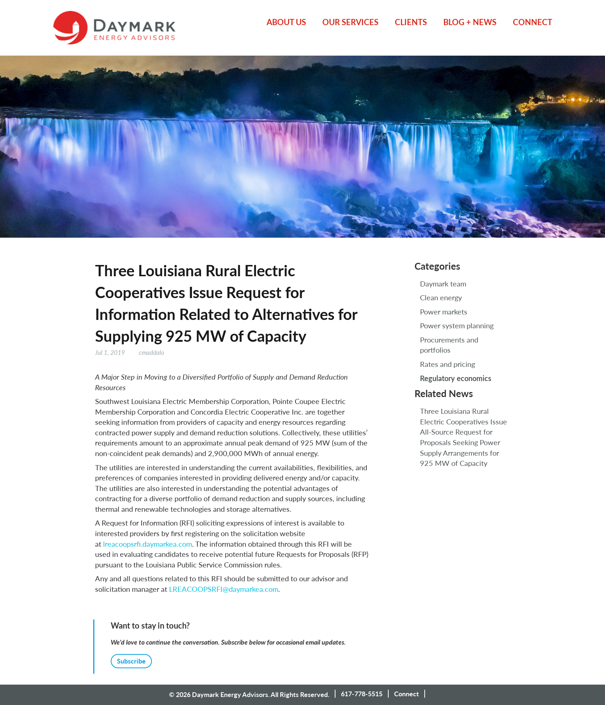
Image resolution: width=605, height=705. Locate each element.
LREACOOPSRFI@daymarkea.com (223, 589)
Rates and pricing (447, 364)
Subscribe (131, 661)
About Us (286, 22)
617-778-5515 (361, 694)
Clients (411, 22)
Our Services (350, 22)
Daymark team (443, 283)
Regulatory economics (455, 378)
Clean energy (441, 297)
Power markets (443, 311)
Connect (532, 22)
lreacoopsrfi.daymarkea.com (147, 543)
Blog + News (469, 22)
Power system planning (457, 325)
